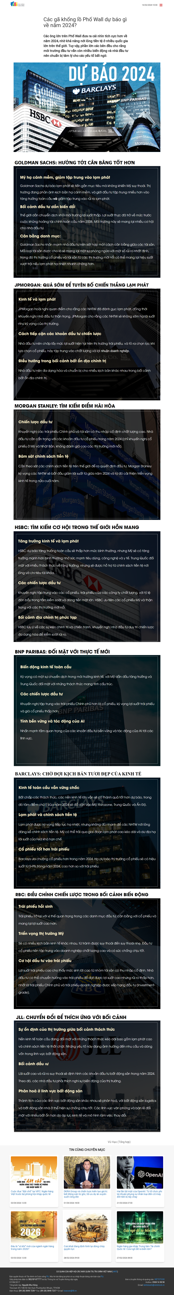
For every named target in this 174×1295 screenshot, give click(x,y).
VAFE (115, 1272)
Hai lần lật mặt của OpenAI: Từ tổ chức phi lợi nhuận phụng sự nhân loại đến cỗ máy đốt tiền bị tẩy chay (139, 1194)
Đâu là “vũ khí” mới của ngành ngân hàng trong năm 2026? (32, 1247)
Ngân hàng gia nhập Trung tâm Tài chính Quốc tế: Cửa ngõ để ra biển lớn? (138, 1247)
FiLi (47, 1276)
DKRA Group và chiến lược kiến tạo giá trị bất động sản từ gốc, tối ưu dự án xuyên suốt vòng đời (85, 1194)
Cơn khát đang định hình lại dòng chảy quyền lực (84, 1247)
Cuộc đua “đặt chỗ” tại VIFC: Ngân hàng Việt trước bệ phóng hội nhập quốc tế (32, 1192)
